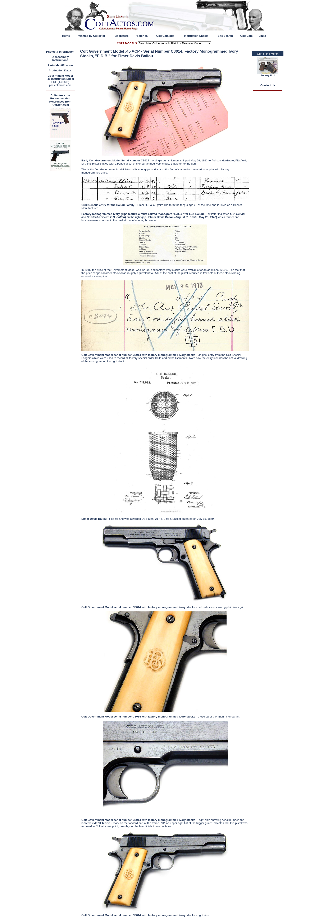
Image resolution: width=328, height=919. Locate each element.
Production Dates (60, 70)
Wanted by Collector (91, 35)
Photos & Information (60, 51)
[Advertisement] (61, 234)
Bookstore (121, 35)
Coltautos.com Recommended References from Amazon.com (60, 100)
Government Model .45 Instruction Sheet (60, 77)
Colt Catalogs (165, 35)
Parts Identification (60, 65)
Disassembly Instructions (60, 58)
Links (262, 35)
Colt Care (246, 35)
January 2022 (268, 75)
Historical (142, 35)
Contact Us (267, 85)
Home (66, 35)
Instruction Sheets (196, 35)
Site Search (225, 35)
